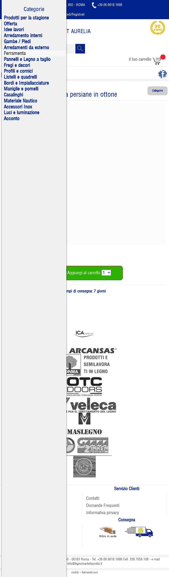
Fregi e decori (17, 65)
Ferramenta (15, 53)
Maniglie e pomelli (21, 89)
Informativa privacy (102, 512)
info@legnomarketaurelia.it (84, 563)
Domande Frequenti (102, 505)
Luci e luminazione (21, 112)
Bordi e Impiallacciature (26, 83)
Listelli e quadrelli (20, 77)
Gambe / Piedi (17, 41)
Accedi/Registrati (69, 14)
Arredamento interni (23, 35)
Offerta (10, 24)
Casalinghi (13, 95)
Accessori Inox (18, 107)
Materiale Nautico (20, 101)
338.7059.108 (139, 559)
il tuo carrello (147, 59)
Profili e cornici (18, 71)
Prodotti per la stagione (26, 18)
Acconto (11, 118)
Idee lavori (14, 29)
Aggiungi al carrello (79, 272)
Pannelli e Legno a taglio (27, 59)
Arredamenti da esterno (26, 47)
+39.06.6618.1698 (107, 5)
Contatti (92, 498)
